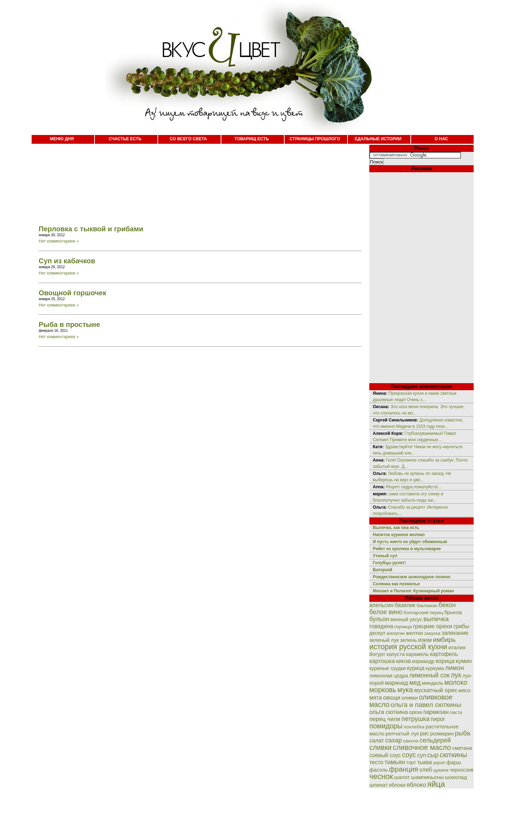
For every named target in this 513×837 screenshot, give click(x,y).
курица (415, 668)
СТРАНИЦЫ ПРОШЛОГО (315, 138)
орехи (415, 712)
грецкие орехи (432, 626)
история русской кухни (408, 647)
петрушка (416, 718)
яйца (436, 783)
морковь (382, 690)
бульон (379, 619)
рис (424, 733)
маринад (396, 683)
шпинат (378, 785)
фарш (453, 762)
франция (403, 769)
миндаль (432, 683)
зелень (408, 640)
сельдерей (435, 740)
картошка (382, 661)
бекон (447, 605)
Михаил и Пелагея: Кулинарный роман (413, 590)
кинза (403, 661)
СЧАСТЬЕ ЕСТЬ (125, 138)
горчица (403, 626)
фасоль (378, 770)
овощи (391, 697)
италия (457, 647)
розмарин (442, 733)
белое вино (385, 612)
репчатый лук (402, 733)
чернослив (462, 770)
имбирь (444, 639)
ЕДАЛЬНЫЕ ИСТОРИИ (378, 138)
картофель (444, 654)
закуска (432, 633)
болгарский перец (423, 612)
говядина (381, 626)
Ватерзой (382, 569)
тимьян (394, 762)
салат (376, 740)
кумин (464, 661)
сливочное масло (422, 747)
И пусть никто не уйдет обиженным (410, 541)
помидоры (386, 726)
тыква (424, 762)
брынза (453, 612)
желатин (396, 633)
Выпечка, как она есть (396, 527)
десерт (377, 633)
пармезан (436, 712)
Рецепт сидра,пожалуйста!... (413, 486)
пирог (438, 719)
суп (421, 755)
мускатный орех (435, 690)
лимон (454, 667)
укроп (439, 762)
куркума (435, 668)
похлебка (414, 726)
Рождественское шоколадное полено (411, 576)
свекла (410, 740)
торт (411, 762)
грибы (461, 626)
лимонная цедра (388, 675)
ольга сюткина (388, 712)
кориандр (423, 661)
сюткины (453, 755)
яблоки (397, 785)
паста (456, 712)
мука (405, 690)
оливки (410, 698)
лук (456, 675)
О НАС (441, 138)
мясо (464, 690)
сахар (393, 740)
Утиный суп (385, 555)
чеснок (381, 776)
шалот (402, 777)
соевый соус (385, 755)
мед (415, 682)
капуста (396, 654)
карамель (417, 654)
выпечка (436, 619)
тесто (376, 762)
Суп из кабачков (67, 261)
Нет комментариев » (59, 241)
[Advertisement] (193, 179)
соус (409, 755)
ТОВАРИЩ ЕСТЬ (251, 138)
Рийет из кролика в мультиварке (407, 548)
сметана (462, 748)
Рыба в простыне (69, 324)
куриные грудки (387, 668)
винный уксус (406, 619)
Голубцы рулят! (389, 562)
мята (375, 697)
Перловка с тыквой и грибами (91, 229)
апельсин (381, 605)
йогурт (377, 654)
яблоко (416, 784)
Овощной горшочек (72, 293)
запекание (455, 633)
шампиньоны (427, 777)
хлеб (425, 769)
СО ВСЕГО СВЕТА (188, 138)
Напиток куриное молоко (399, 534)
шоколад (456, 777)
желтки (414, 633)
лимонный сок (429, 675)
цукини (440, 770)
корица (445, 661)
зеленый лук (384, 640)
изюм (425, 640)
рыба (462, 733)
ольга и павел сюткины (426, 704)
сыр (433, 755)
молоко (455, 682)
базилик (405, 605)
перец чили (384, 719)
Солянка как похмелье (396, 583)
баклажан (426, 605)
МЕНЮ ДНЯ (62, 138)
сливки (380, 747)
